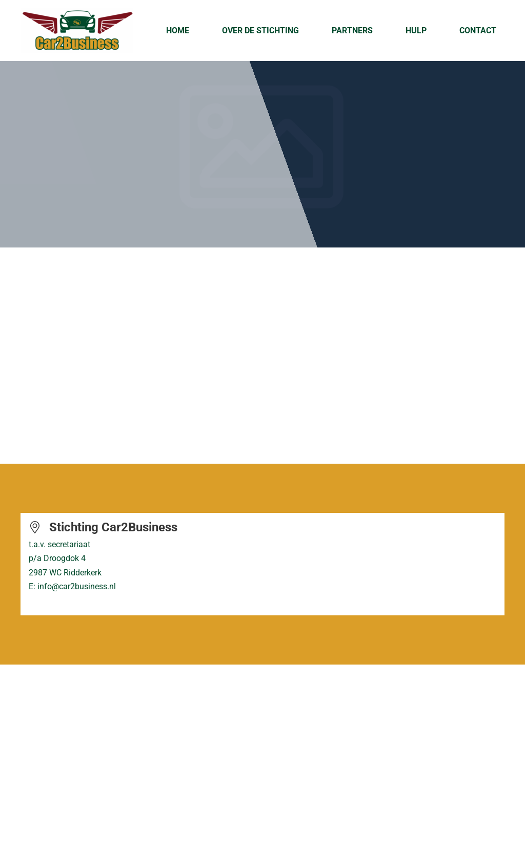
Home (177, 30)
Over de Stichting (260, 30)
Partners (352, 30)
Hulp (416, 30)
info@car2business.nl (76, 586)
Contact (477, 30)
